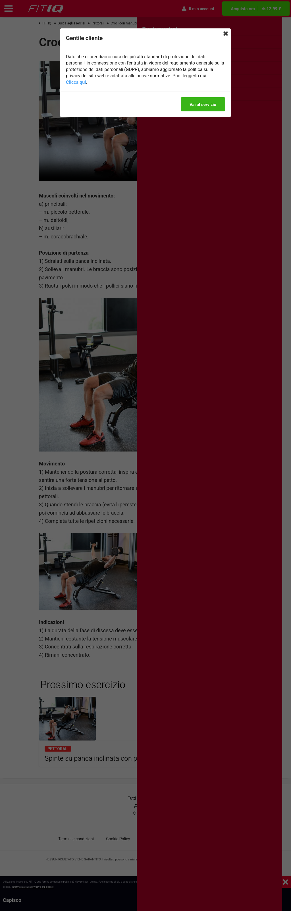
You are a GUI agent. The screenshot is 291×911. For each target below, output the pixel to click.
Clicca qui (76, 82)
